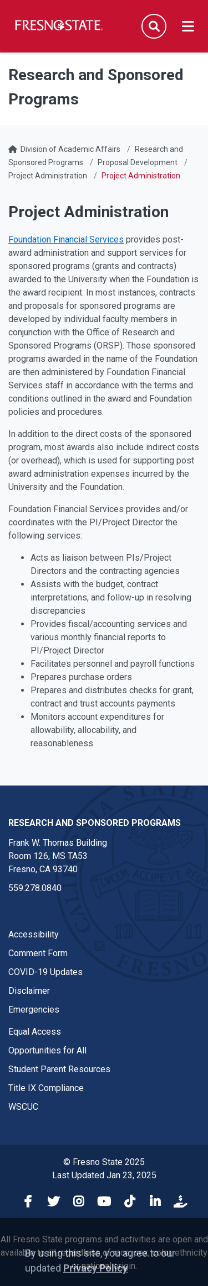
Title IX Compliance (46, 1088)
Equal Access (34, 1031)
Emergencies (33, 1009)
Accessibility (33, 934)
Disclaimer (29, 990)
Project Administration (47, 175)
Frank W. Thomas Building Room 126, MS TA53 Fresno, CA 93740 (57, 855)
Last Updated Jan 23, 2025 (104, 1175)
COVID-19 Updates (45, 972)
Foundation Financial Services (66, 239)
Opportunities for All (47, 1050)
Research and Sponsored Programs (94, 823)
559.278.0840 (35, 888)
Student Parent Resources (59, 1069)
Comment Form (38, 953)
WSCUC (23, 1106)
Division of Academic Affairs (70, 149)
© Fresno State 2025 (104, 1162)
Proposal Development (137, 162)
